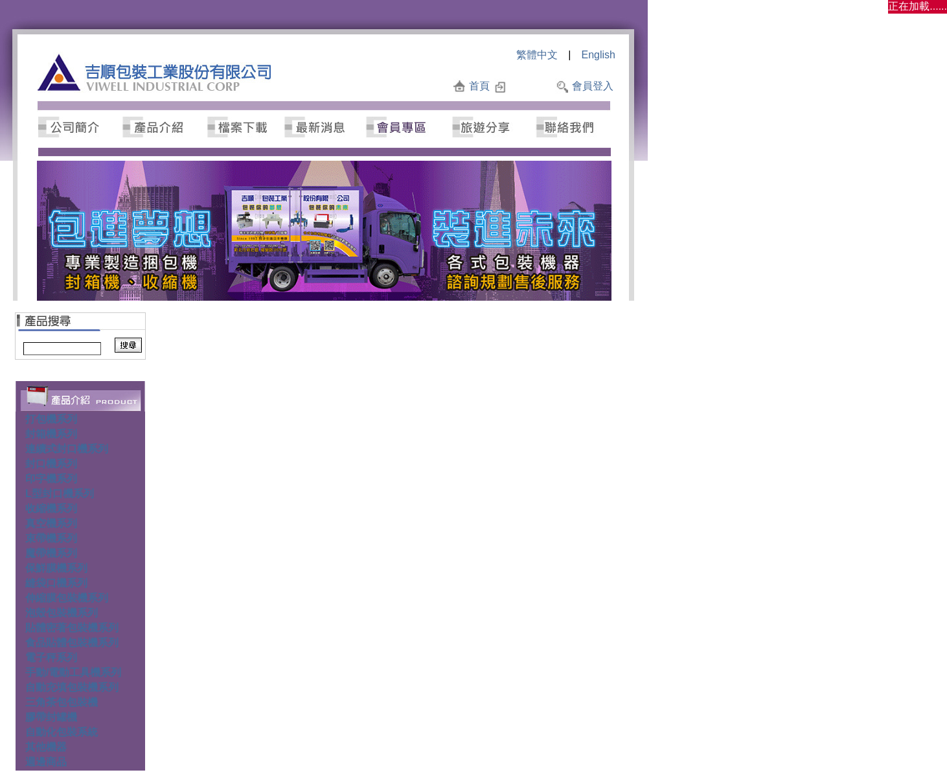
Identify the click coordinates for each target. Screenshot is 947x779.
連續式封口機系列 (66, 448)
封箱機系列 (51, 433)
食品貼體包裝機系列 (72, 642)
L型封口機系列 (59, 493)
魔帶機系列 (51, 553)
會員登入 (592, 85)
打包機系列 (51, 418)
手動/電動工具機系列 (73, 672)
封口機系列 (51, 463)
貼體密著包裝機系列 (72, 627)
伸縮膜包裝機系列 (66, 597)
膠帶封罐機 (51, 717)
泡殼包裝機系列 (61, 612)
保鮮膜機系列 (56, 568)
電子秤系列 (51, 657)
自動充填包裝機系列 (72, 687)
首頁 (479, 85)
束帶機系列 (51, 538)
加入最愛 (530, 85)
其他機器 (46, 746)
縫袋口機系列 (56, 582)
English (598, 54)
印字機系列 (51, 478)
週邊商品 (46, 761)
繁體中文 (537, 54)
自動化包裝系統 (61, 732)
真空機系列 (51, 523)
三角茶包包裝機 (61, 702)
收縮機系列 (51, 508)
